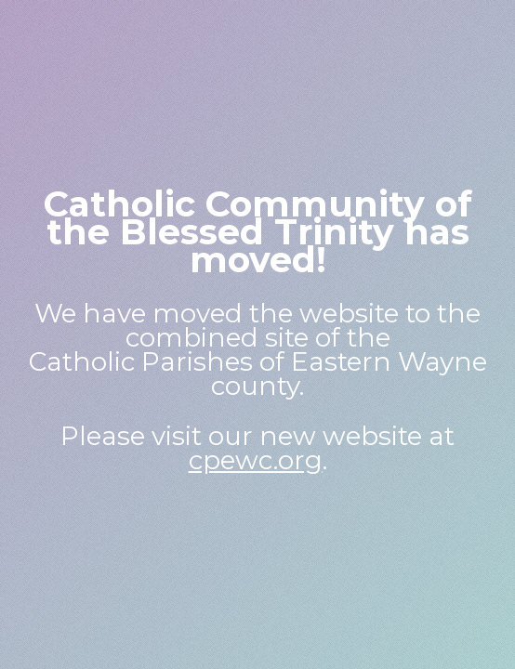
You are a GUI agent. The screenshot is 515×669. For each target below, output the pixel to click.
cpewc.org (256, 460)
